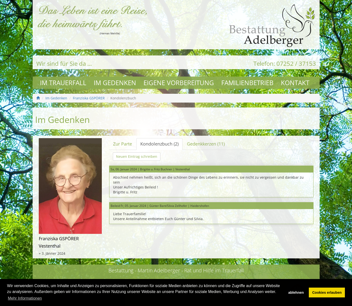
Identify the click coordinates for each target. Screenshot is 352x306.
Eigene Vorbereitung (178, 82)
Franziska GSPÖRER (89, 98)
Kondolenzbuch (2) (159, 144)
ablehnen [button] (296, 292)
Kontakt (295, 82)
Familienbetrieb (247, 82)
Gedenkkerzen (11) (206, 144)
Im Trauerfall (63, 82)
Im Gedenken (115, 82)
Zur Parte (122, 144)
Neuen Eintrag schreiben (136, 156)
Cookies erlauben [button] (327, 292)
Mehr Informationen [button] (25, 298)
